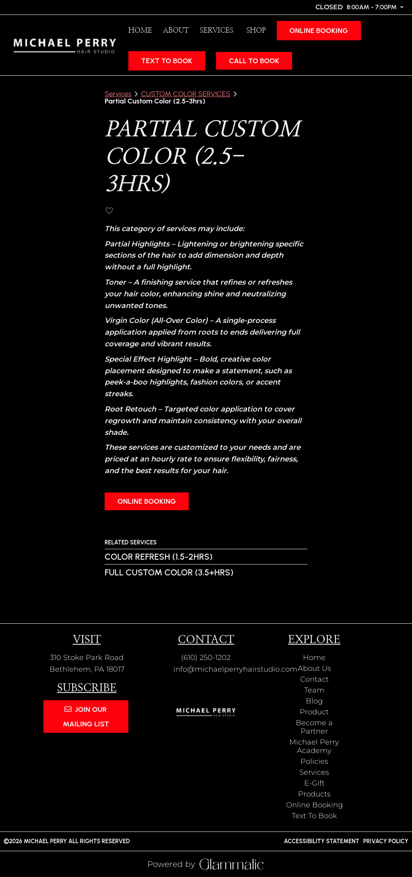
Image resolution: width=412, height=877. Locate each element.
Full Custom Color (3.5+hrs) (169, 572)
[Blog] (314, 701)
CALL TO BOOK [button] (254, 60)
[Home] (138, 30)
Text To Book (166, 60)
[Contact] (314, 679)
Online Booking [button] (146, 501)
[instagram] (8, 7)
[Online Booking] (317, 30)
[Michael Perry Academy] (314, 746)
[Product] (314, 711)
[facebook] (17, 7)
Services (118, 93)
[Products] (314, 794)
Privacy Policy (385, 841)
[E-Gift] (314, 783)
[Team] (314, 690)
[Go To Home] (64, 45)
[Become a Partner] (314, 727)
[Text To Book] (165, 60)
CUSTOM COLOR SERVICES (185, 93)
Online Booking (319, 30)
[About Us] (314, 668)
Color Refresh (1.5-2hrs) (158, 556)
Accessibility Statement (321, 841)
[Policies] (314, 761)
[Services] (217, 30)
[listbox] (174, 30)
